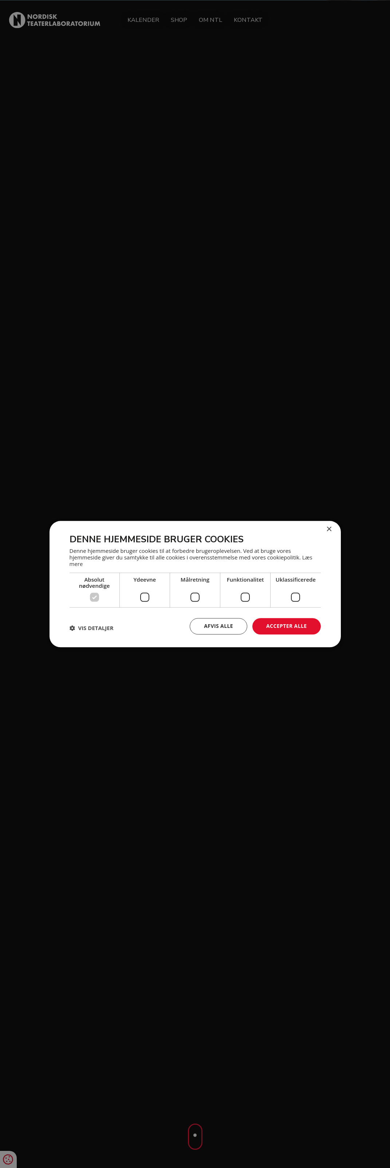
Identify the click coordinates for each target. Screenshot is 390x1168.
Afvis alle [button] (218, 625)
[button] (92, 628)
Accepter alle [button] (286, 625)
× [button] (329, 529)
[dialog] (195, 584)
